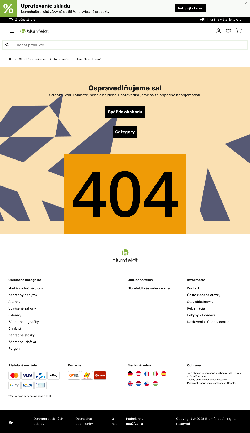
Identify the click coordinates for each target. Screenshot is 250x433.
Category (125, 131)
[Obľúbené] (228, 31)
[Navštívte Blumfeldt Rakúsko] (138, 373)
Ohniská (14, 328)
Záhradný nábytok (22, 295)
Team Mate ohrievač (89, 59)
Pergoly (14, 349)
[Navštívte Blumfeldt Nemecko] (130, 373)
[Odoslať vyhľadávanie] (7, 44)
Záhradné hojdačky (23, 322)
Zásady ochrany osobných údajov (206, 379)
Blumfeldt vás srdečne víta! (149, 288)
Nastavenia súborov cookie (208, 322)
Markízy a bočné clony (25, 288)
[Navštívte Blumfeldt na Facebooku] (10, 422)
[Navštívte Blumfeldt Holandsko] (138, 383)
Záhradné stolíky (21, 335)
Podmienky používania (199, 383)
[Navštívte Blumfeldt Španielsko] (163, 373)
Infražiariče (61, 59)
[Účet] (218, 31)
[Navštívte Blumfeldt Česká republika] (146, 383)
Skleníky (14, 315)
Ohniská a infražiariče (33, 59)
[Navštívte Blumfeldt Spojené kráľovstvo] (130, 383)
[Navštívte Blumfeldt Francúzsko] (146, 373)
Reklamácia (196, 308)
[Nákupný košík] (239, 31)
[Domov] (13, 59)
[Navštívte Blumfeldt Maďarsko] (155, 383)
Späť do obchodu (125, 111)
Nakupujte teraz (190, 8)
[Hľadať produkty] (125, 45)
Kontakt (193, 288)
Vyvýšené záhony (22, 308)
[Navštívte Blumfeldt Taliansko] (155, 373)
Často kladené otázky (203, 295)
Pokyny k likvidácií (201, 315)
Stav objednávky (200, 302)
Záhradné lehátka (22, 342)
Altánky (14, 302)
